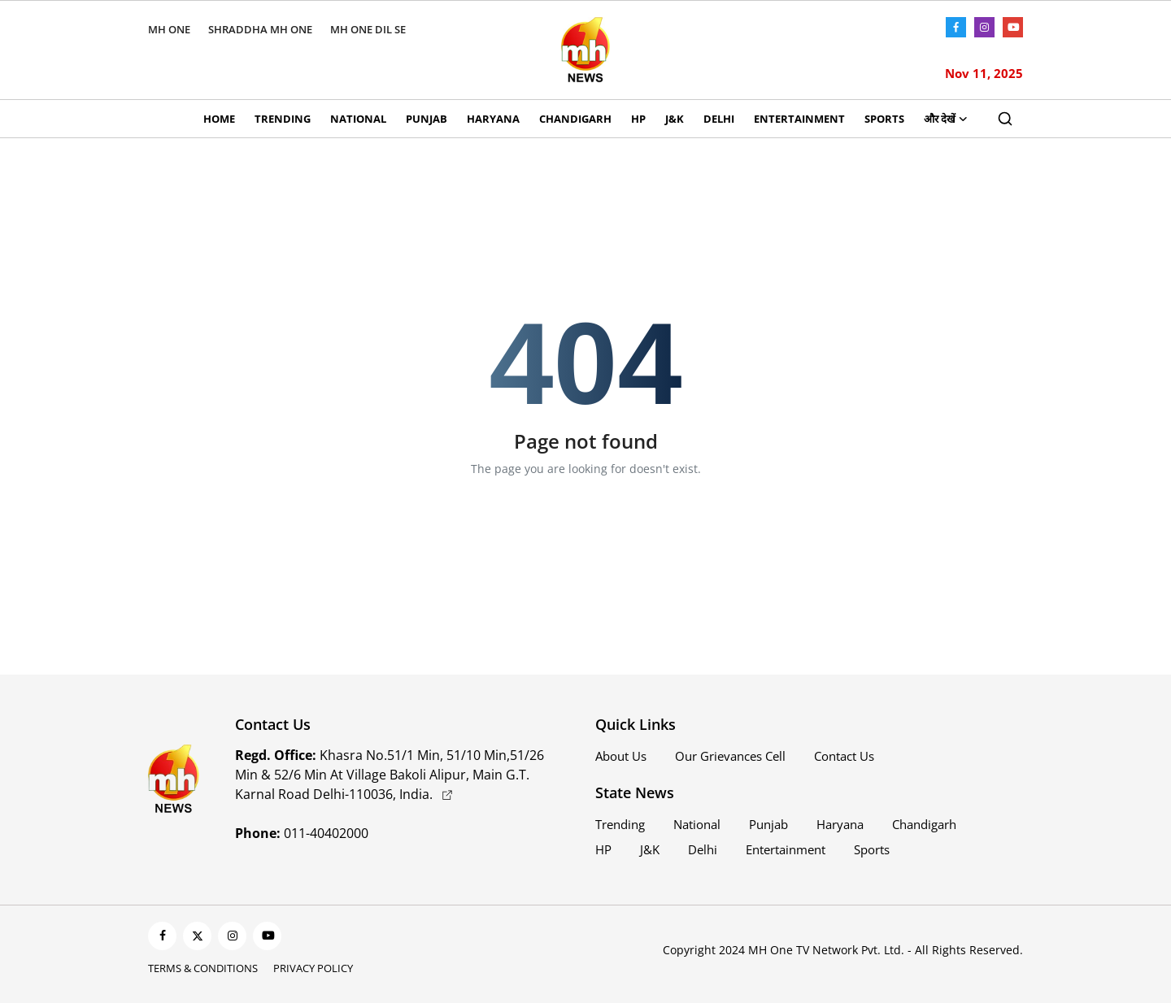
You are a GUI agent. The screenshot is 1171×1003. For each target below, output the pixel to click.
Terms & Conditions (203, 968)
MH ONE (169, 29)
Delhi (718, 118)
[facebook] (162, 936)
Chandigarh (575, 118)
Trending (283, 118)
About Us (620, 756)
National (358, 118)
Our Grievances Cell (730, 756)
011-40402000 (301, 833)
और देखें (946, 119)
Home (219, 118)
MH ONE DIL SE (368, 29)
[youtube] (267, 936)
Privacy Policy (313, 968)
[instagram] (232, 936)
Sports (884, 118)
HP (638, 118)
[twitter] (197, 936)
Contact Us (844, 756)
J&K (674, 118)
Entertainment (799, 118)
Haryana (493, 118)
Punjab (426, 118)
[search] (1005, 118)
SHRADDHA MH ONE (260, 29)
